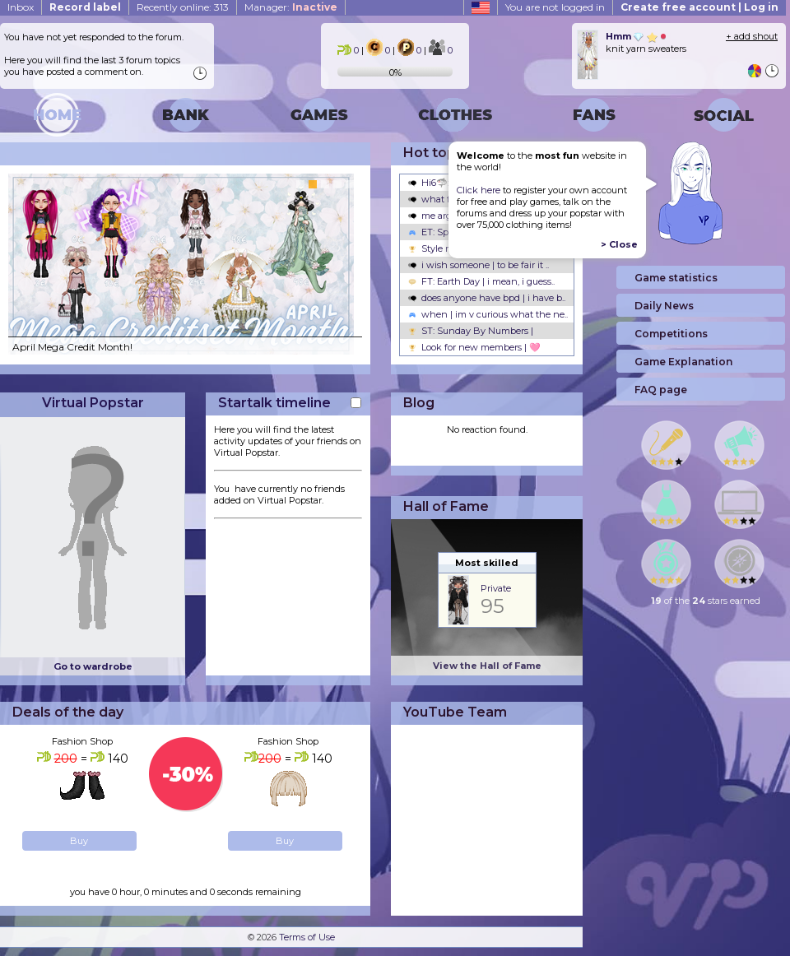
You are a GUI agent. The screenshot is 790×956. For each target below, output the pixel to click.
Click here (478, 190)
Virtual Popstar (93, 403)
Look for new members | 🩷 (474, 347)
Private (496, 588)
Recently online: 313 (183, 7)
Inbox (20, 7)
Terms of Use (307, 937)
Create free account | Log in (699, 7)
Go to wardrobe (92, 666)
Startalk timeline (274, 403)
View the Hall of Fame (487, 665)
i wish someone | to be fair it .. (478, 265)
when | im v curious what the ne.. (488, 314)
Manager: (290, 7)
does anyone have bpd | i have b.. (486, 298)
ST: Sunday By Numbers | (470, 330)
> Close (619, 244)
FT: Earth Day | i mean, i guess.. (481, 281)
